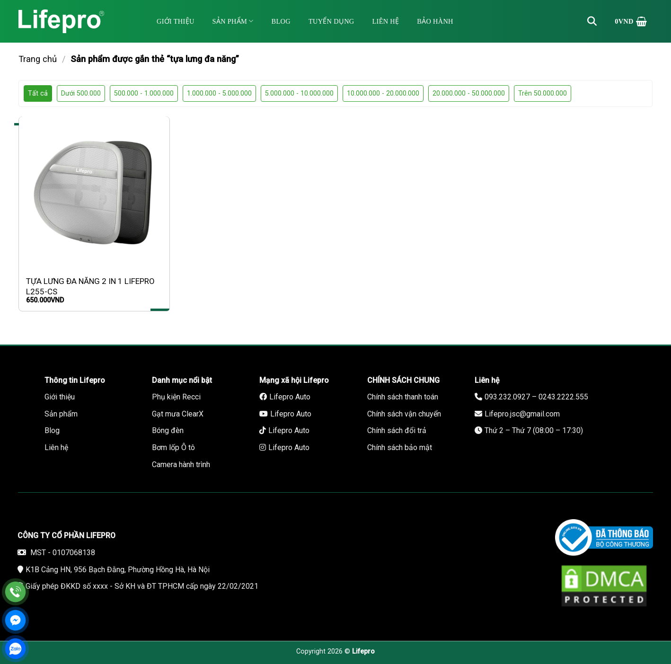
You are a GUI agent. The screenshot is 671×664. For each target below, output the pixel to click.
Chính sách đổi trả (396, 430)
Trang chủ (37, 59)
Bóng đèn (168, 430)
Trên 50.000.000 (542, 93)
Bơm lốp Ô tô (173, 447)
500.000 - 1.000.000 (144, 93)
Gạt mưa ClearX (177, 413)
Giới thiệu (175, 21)
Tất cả (38, 93)
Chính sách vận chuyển (404, 413)
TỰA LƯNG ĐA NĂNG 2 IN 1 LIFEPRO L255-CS (90, 286)
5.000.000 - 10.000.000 (299, 93)
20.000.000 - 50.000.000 (469, 93)
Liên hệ (385, 21)
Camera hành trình (181, 464)
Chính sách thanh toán (402, 396)
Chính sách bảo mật (399, 447)
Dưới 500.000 (81, 93)
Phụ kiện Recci (176, 396)
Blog (281, 21)
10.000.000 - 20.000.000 (383, 93)
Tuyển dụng (331, 21)
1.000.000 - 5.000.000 (219, 93)
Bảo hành (435, 21)
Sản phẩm (233, 21)
